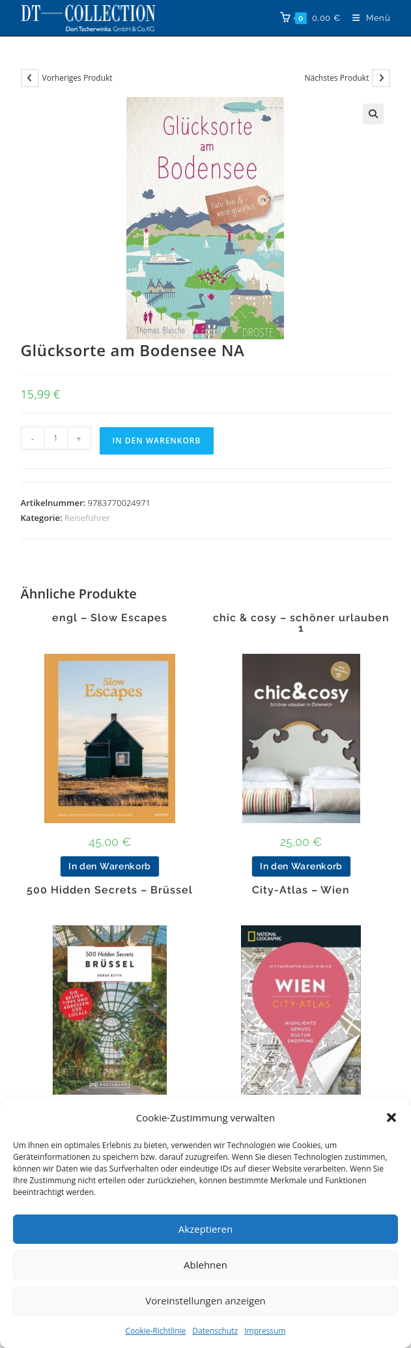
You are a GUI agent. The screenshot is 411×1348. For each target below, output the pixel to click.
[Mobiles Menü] (367, 18)
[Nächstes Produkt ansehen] (381, 78)
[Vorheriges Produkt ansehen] (30, 78)
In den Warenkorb (157, 440)
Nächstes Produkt (336, 77)
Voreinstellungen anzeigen (205, 1300)
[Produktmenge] (56, 438)
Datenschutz (215, 1330)
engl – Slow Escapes (109, 618)
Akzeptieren (205, 1228)
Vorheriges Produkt (77, 77)
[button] (391, 1117)
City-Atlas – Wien (301, 890)
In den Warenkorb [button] (109, 866)
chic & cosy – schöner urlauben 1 (301, 623)
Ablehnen (205, 1264)
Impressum (264, 1330)
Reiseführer (87, 518)
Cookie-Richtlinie (155, 1330)
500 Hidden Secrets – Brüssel (110, 890)
